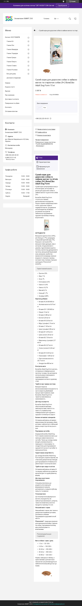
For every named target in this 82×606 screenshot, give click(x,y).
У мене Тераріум (12, 53)
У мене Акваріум (12, 49)
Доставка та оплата (12, 99)
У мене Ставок (12, 65)
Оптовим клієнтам (11, 111)
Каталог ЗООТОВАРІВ (12, 37)
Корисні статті (10, 87)
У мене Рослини (12, 70)
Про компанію (9, 95)
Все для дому (11, 74)
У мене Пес (10, 45)
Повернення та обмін (12, 103)
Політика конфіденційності (57, 604)
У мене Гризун (11, 57)
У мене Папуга (11, 61)
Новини (7, 83)
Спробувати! (62, 5)
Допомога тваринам (14, 78)
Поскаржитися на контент (40, 604)
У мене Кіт (10, 41)
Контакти (8, 107)
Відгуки (7, 91)
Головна (46, 18)
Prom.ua (50, 602)
